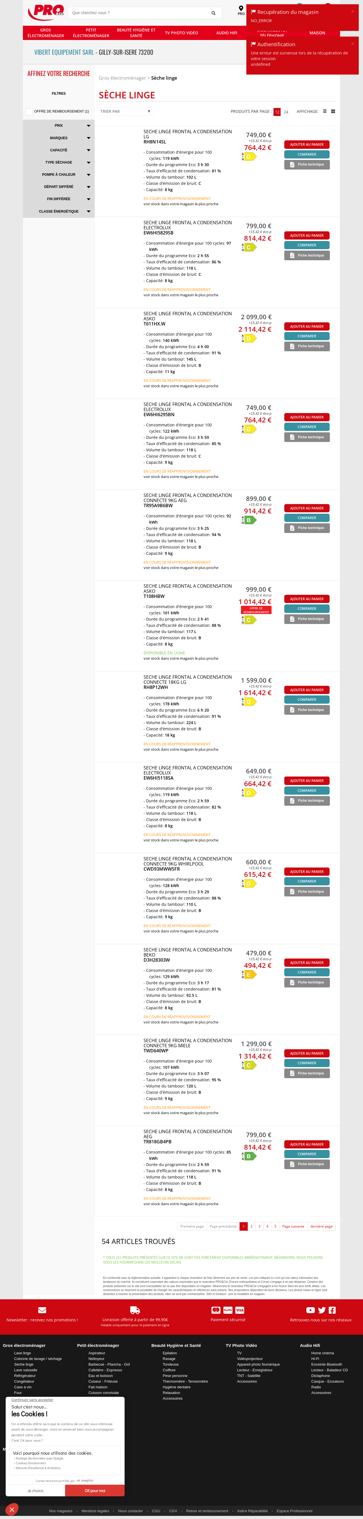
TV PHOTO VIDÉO (181, 32)
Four (18, 1393)
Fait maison (97, 1387)
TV (239, 1353)
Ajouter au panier (307, 144)
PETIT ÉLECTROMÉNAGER (91, 32)
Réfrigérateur (25, 1376)
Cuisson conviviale (103, 1393)
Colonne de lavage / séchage (38, 1359)
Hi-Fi (315, 1359)
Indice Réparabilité (252, 1511)
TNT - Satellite (248, 1376)
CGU (156, 1511)
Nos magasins (60, 1511)
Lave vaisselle (25, 1370)
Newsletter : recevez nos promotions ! (42, 1320)
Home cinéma (322, 1353)
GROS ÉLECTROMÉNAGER (45, 32)
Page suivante (293, 1226)
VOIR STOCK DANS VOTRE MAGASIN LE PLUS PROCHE (181, 203)
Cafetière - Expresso (105, 1370)
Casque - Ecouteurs (327, 1381)
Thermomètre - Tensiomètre (185, 1381)
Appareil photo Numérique (258, 1364)
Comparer (307, 154)
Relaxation (171, 1393)
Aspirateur (96, 1353)
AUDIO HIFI (226, 32)
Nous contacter (130, 1511)
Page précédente (223, 1226)
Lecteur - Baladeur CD (329, 1370)
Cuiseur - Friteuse (103, 1381)
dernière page (321, 1226)
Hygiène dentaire (177, 1387)
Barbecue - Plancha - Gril (109, 1364)
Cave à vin (22, 1387)
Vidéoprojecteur (250, 1359)
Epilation (170, 1353)
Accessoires (173, 1398)
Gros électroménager (122, 78)
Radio (316, 1387)
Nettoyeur (96, 1359)
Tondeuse (171, 1364)
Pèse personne (175, 1376)
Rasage (169, 1359)
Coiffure (169, 1370)
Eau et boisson (100, 1376)
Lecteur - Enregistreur (255, 1370)
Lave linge (22, 1353)
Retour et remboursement (207, 1511)
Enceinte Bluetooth (326, 1364)
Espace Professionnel (295, 1511)
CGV (173, 1511)
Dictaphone (320, 1376)
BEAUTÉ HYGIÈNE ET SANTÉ (136, 32)
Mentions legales (95, 1511)
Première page (192, 1226)
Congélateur (24, 1381)
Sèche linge (164, 78)
